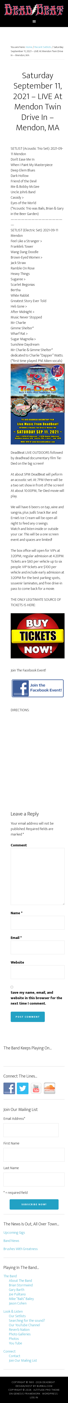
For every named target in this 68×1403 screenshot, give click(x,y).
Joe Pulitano (17, 1294)
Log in (34, 1397)
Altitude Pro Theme (46, 1390)
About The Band (20, 1281)
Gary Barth (16, 1290)
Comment (19, 845)
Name (16, 913)
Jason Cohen (17, 1303)
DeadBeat (34, 10)
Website (17, 962)
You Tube (15, 1343)
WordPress (50, 1394)
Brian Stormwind (21, 1285)
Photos (14, 1339)
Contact (14, 1356)
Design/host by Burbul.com (34, 1386)
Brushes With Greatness (20, 1249)
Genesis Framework (27, 1394)
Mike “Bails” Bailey (21, 1299)
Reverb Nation (19, 1330)
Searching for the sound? (27, 1321)
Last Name (11, 1168)
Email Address (14, 1118)
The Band (10, 1276)
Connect (9, 1351)
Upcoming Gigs (14, 1233)
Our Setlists (17, 1316)
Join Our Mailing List (23, 1360)
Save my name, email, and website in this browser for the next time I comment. (36, 998)
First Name (11, 1143)
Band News (11, 1241)
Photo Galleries (20, 1334)
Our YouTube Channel (24, 1325)
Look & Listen (13, 1311)
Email (16, 938)
